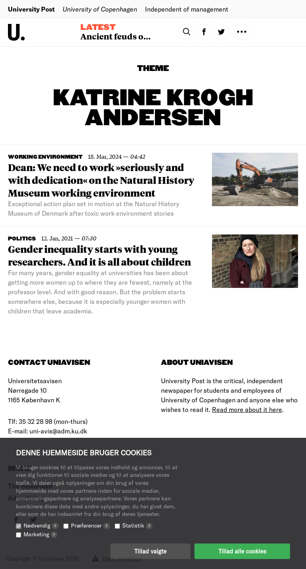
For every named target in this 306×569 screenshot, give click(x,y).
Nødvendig (41, 525)
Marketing (40, 534)
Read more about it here (247, 409)
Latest (98, 27)
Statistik (137, 525)
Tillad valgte (150, 551)
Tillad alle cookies (242, 551)
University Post (31, 9)
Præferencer (90, 525)
